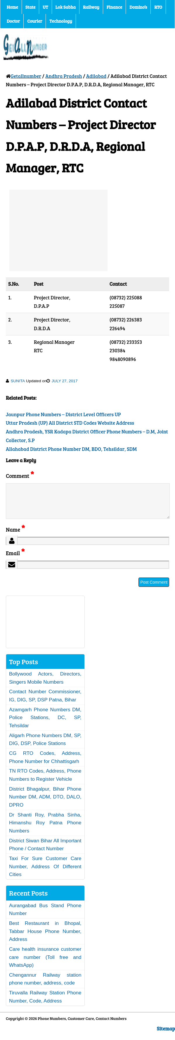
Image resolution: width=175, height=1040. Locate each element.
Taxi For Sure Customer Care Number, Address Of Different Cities (45, 873)
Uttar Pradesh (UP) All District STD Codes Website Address (70, 422)
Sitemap (166, 1035)
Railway (91, 7)
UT (45, 7)
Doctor (13, 21)
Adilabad (96, 76)
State (30, 7)
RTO (158, 7)
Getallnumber (26, 76)
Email (15, 560)
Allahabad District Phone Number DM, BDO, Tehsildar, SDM (71, 449)
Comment (20, 475)
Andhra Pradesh (63, 76)
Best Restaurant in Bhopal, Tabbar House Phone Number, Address (45, 938)
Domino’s (138, 7)
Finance (114, 7)
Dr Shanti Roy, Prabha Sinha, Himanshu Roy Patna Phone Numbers (45, 830)
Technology (60, 21)
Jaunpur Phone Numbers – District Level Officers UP (63, 414)
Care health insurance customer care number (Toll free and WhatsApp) (45, 964)
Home (12, 7)
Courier (34, 21)
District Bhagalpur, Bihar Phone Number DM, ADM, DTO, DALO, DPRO (45, 804)
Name (15, 536)
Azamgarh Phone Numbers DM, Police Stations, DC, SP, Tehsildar (45, 724)
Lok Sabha (66, 7)
